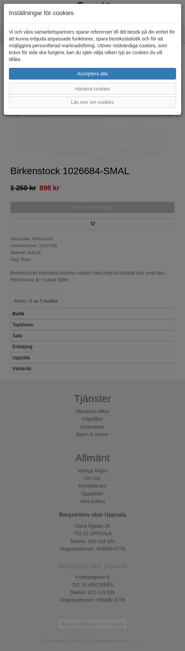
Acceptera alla (92, 73)
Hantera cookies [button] (92, 89)
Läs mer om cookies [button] (92, 102)
